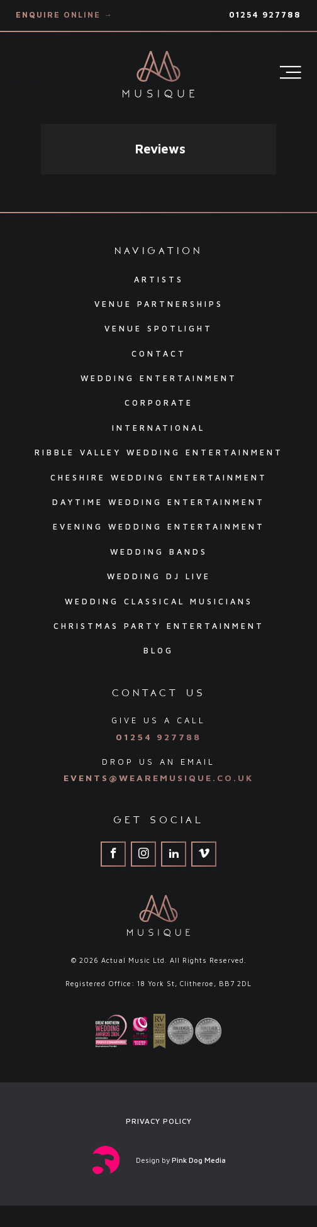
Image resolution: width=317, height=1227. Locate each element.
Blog (158, 650)
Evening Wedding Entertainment (159, 526)
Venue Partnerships (158, 304)
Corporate (159, 403)
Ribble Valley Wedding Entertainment (159, 452)
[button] (41, 187)
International (158, 428)
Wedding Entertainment (159, 378)
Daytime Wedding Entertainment (158, 502)
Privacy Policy (159, 1121)
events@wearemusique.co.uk (158, 777)
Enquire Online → (64, 14)
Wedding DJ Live (159, 576)
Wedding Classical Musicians (159, 601)
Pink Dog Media (199, 1160)
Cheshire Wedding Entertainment (158, 477)
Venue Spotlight (158, 328)
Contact (158, 353)
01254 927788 (265, 14)
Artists (159, 279)
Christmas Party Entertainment (158, 626)
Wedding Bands (159, 552)
